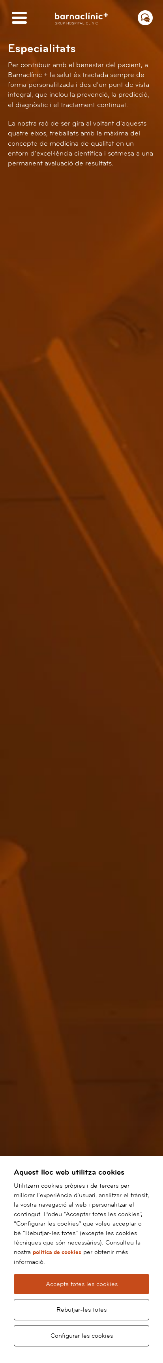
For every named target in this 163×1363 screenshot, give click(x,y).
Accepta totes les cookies (82, 1284)
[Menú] (19, 18)
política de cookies (57, 1252)
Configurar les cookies (82, 1336)
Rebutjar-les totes (81, 1310)
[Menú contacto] (145, 17)
